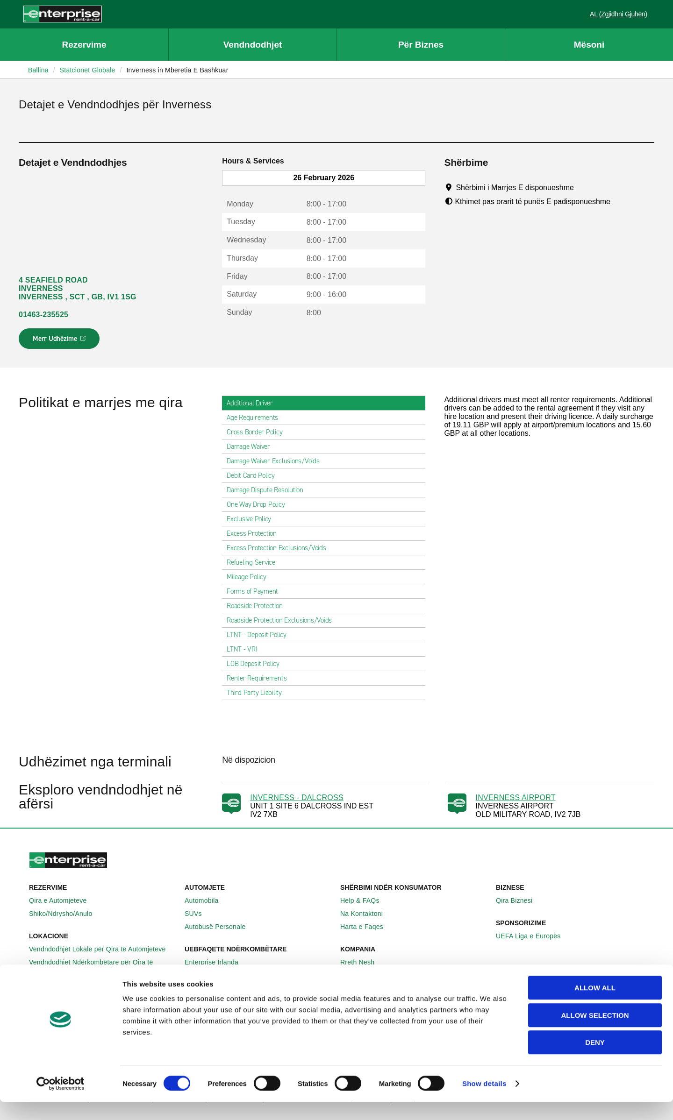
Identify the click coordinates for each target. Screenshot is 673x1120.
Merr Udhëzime (59, 341)
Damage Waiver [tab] (252, 446)
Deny (595, 1060)
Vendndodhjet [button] (252, 45)
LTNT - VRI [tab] (246, 649)
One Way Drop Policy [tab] (259, 504)
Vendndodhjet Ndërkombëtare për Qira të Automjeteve (103, 966)
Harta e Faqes (367, 926)
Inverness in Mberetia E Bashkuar (177, 70)
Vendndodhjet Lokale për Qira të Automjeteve (102, 949)
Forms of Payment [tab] (256, 591)
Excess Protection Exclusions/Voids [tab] (280, 548)
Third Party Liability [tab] (258, 692)
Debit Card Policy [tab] (254, 475)
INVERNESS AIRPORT (516, 797)
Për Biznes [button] (421, 45)
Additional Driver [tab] (253, 403)
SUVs (198, 913)
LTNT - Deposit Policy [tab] (260, 634)
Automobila (207, 900)
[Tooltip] (582, 187)
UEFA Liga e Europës (533, 936)
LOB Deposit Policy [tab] (257, 663)
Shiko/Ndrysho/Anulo (66, 913)
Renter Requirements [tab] (260, 678)
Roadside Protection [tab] (258, 605)
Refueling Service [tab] (255, 562)
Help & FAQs (365, 900)
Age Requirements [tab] (256, 417)
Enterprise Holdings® (377, 975)
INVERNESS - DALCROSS (297, 797)
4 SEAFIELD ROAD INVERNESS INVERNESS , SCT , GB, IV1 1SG (77, 288)
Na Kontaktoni (366, 913)
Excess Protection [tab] (255, 533)
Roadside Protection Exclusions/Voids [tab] (283, 620)
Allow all (595, 1006)
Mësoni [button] (589, 45)
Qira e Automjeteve (63, 900)
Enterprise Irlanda (217, 962)
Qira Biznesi (519, 900)
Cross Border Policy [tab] (258, 432)
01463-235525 (43, 315)
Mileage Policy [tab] (250, 576)
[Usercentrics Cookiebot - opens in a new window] (60, 1102)
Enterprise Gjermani (220, 975)
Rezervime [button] (84, 45)
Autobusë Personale (220, 926)
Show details (484, 1102)
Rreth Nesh (362, 962)
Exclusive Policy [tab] (253, 519)
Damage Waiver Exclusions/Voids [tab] (277, 461)
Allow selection (595, 1033)
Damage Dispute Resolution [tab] (269, 490)
